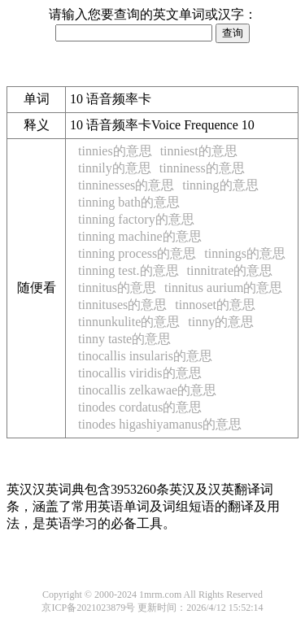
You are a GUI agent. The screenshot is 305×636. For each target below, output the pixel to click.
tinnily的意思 (114, 168)
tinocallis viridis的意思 (140, 373)
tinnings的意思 (244, 253)
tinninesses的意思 (126, 185)
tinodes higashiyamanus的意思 (160, 424)
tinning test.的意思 (128, 270)
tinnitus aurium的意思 (223, 287)
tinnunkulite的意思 (129, 322)
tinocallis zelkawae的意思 (147, 390)
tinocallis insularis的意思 (145, 356)
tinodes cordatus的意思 (140, 407)
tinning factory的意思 (136, 219)
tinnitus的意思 (117, 287)
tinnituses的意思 (122, 304)
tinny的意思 (221, 322)
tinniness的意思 (202, 168)
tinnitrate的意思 (230, 270)
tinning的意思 (220, 185)
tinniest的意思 (198, 151)
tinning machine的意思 (140, 236)
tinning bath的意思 (129, 202)
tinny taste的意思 (124, 339)
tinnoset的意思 (215, 304)
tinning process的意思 (137, 253)
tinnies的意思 (115, 151)
